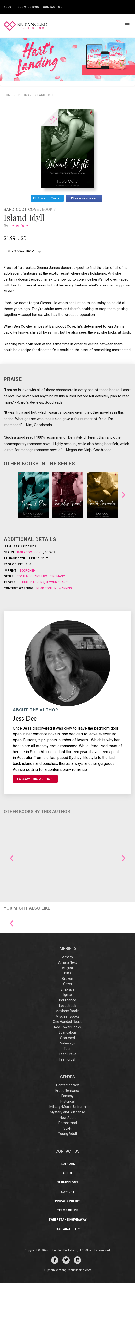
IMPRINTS (68, 995)
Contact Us (52, 7)
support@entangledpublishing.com (67, 1316)
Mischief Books (67, 1063)
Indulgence (67, 1046)
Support (68, 1238)
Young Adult (67, 1180)
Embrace (68, 1036)
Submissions (28, 7)
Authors (67, 1210)
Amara (67, 1003)
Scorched (27, 570)
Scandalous (67, 1079)
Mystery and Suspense (67, 1159)
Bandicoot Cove (22, 209)
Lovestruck (67, 1052)
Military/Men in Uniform (67, 1153)
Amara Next (67, 1009)
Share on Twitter (47, 198)
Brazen (67, 1025)
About (9, 7)
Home (9, 95)
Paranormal (67, 1169)
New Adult (68, 1164)
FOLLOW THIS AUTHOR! (35, 779)
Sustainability (67, 1275)
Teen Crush (67, 1106)
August (67, 1014)
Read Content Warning (54, 588)
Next (123, 495)
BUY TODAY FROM (25, 251)
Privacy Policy (67, 1247)
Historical (67, 1148)
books (25, 95)
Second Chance (57, 582)
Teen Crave (67, 1100)
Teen (67, 1095)
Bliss (67, 1019)
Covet (67, 1030)
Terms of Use (67, 1257)
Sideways (67, 1090)
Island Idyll (44, 95)
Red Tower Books (67, 1073)
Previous (11, 858)
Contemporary (29, 576)
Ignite (67, 1041)
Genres (67, 1123)
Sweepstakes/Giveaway (67, 1266)
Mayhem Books (67, 1057)
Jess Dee (19, 225)
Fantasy (67, 1142)
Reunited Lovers (32, 582)
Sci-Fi (67, 1175)
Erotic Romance (54, 576)
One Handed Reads (67, 1068)
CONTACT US (67, 1197)
